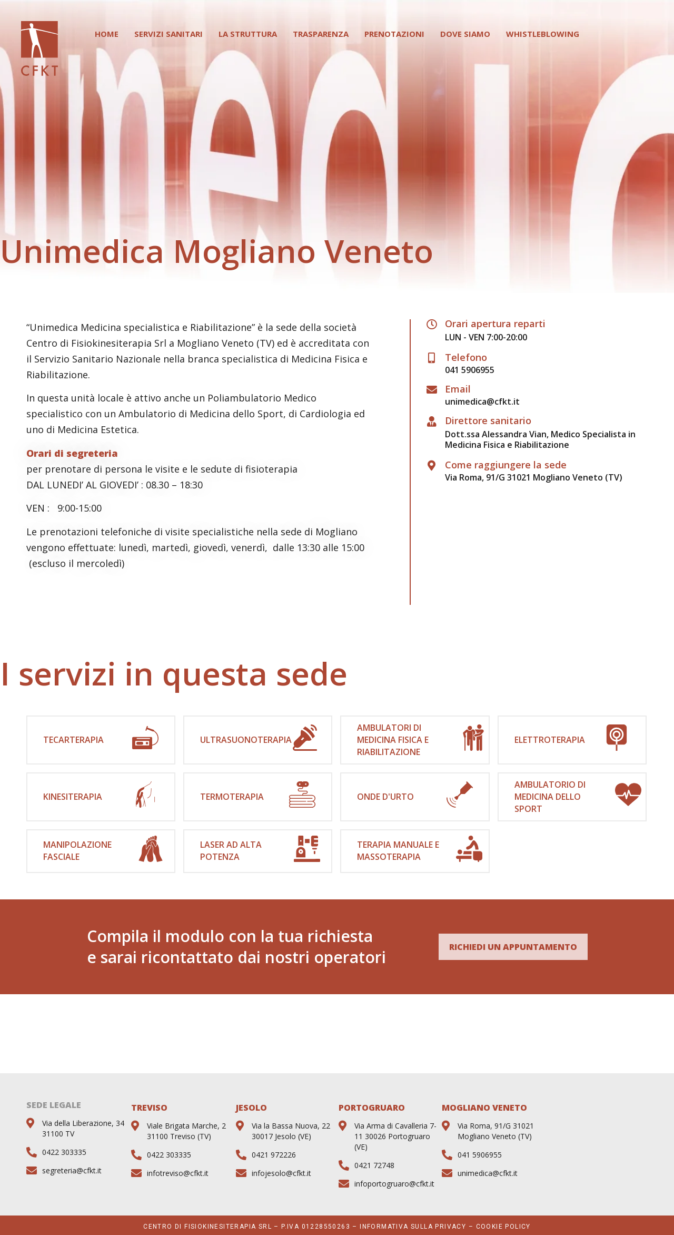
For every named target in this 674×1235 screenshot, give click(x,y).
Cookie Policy (503, 1226)
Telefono (466, 357)
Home (106, 33)
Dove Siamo (465, 33)
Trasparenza (321, 33)
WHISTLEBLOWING (542, 33)
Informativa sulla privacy (413, 1226)
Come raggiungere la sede (506, 464)
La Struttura (248, 33)
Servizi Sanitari (168, 33)
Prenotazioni (394, 33)
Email (458, 389)
